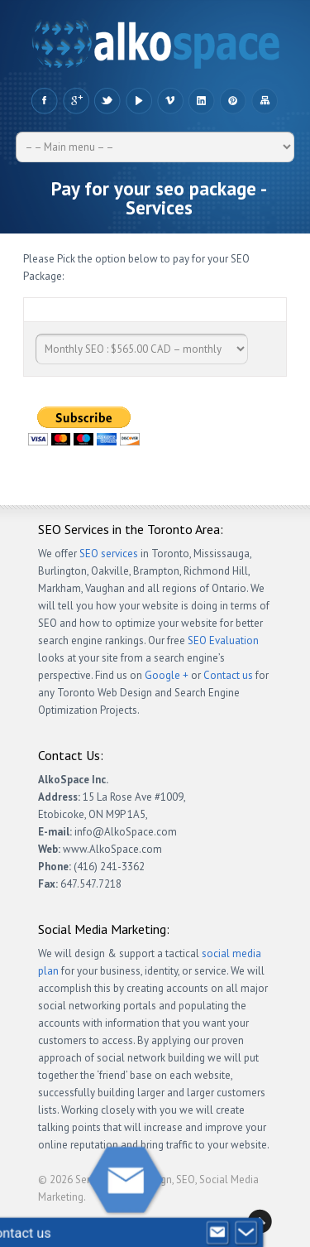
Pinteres (232, 101)
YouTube (138, 101)
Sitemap (264, 101)
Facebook (44, 101)
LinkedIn (201, 101)
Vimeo (170, 101)
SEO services (108, 553)
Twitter (107, 101)
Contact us (228, 675)
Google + (75, 101)
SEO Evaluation (223, 640)
